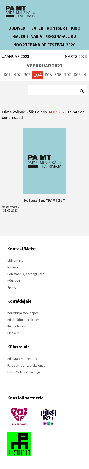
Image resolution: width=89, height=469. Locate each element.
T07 (67, 74)
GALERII (20, 36)
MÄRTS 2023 (76, 56)
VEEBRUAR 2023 (44, 65)
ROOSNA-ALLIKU (60, 36)
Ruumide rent (16, 326)
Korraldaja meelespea (23, 313)
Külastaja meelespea (22, 359)
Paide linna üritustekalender (27, 365)
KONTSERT (57, 28)
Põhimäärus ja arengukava (25, 274)
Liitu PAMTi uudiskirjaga (23, 372)
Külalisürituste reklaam (23, 319)
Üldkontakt (15, 260)
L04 (37, 74)
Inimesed (13, 267)
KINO (75, 28)
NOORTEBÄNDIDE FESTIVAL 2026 (44, 44)
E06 (57, 74)
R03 (26, 74)
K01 (7, 74)
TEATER (36, 28)
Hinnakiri (13, 333)
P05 (48, 74)
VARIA (36, 36)
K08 (77, 74)
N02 (17, 74)
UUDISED (17, 28)
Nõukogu (13, 280)
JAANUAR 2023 (15, 56)
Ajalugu (12, 287)
